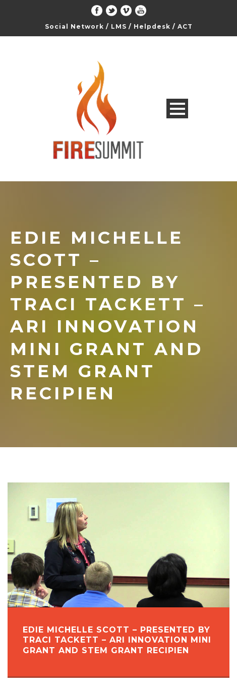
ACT (185, 26)
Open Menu (177, 108)
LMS (119, 26)
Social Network (74, 26)
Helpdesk (152, 26)
